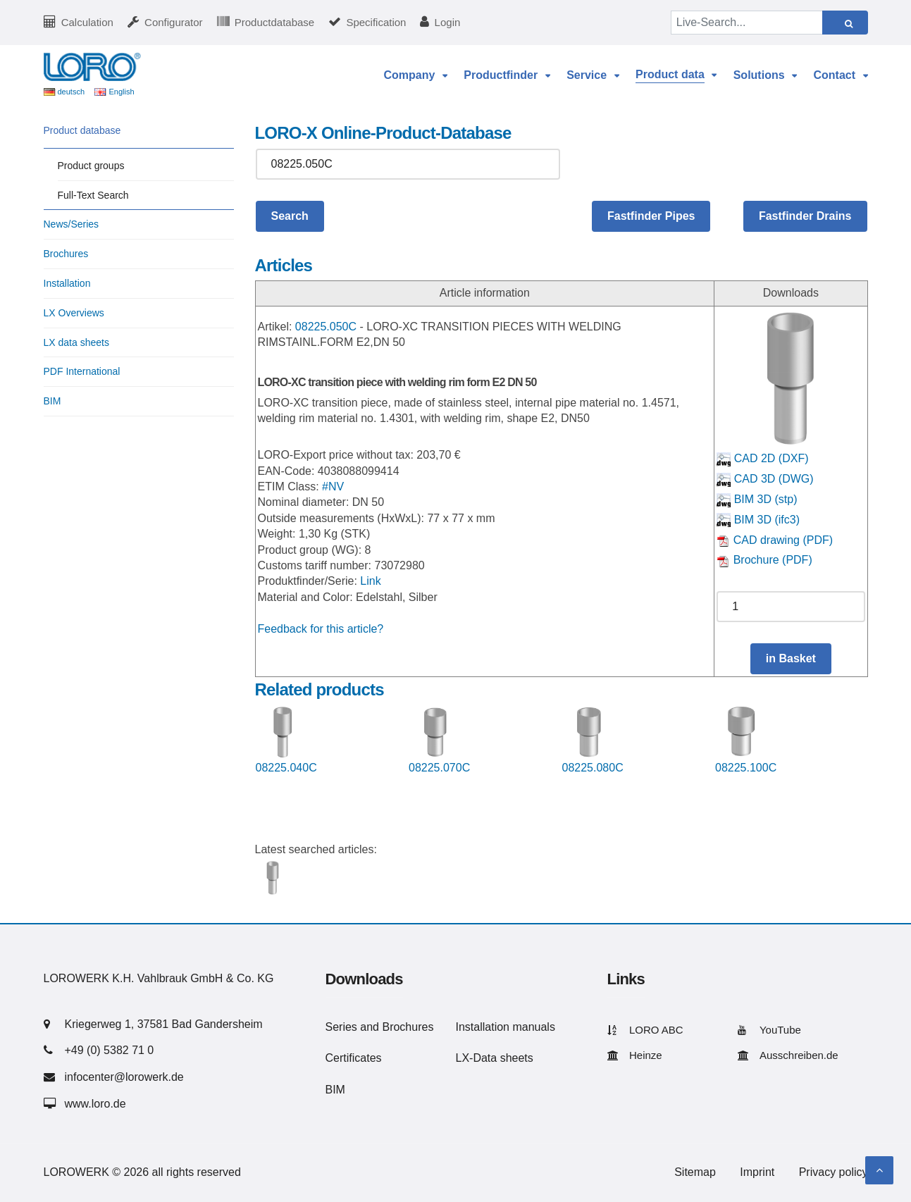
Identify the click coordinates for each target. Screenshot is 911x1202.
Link (370, 581)
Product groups (91, 165)
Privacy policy (833, 1172)
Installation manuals (505, 1027)
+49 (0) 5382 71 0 (109, 1050)
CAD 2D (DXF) (762, 458)
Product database (82, 130)
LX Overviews (74, 312)
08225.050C (326, 327)
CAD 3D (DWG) (765, 479)
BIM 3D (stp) (757, 499)
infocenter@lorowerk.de (124, 1077)
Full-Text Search (93, 195)
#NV (333, 486)
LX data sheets (76, 342)
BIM (52, 401)
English (121, 91)
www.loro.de (95, 1104)
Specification (376, 22)
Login (448, 22)
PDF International (82, 371)
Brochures (66, 253)
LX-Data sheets (494, 1058)
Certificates (354, 1058)
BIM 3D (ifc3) (758, 520)
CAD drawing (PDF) (775, 540)
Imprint (757, 1172)
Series (341, 1027)
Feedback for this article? (321, 629)
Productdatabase (274, 22)
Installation (67, 283)
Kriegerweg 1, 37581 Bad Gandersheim (164, 1024)
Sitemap (695, 1172)
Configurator (173, 22)
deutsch (71, 91)
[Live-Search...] (747, 23)
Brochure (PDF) (764, 560)
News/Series (71, 224)
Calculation (87, 22)
